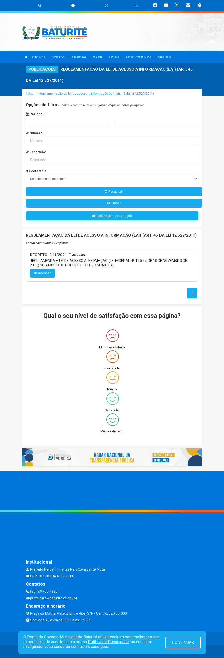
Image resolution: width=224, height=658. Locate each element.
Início (30, 93)
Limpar (114, 203)
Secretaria (36, 171)
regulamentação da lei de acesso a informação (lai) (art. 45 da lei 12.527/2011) (96, 93)
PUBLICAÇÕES (165, 57)
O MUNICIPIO (39, 57)
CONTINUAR (183, 642)
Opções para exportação (112, 216)
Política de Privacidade (108, 641)
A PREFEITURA (59, 57)
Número (34, 133)
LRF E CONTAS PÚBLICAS (139, 57)
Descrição (36, 152)
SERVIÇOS (115, 57)
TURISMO (98, 57)
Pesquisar (114, 191)
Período (34, 114)
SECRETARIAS (80, 57)
